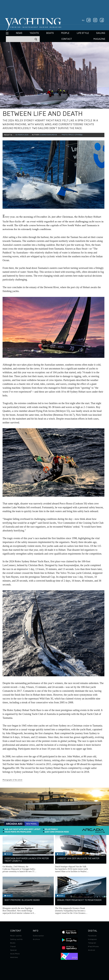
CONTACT (66, 39)
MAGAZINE (99, 39)
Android (91, 950)
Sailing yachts (16, 939)
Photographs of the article (12, 780)
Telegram (92, 943)
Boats (12, 943)
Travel (13, 946)
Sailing (100, 33)
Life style (83, 33)
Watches (14, 957)
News (19, 33)
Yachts (34, 33)
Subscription (38, 936)
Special (13, 950)
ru (83, 20)
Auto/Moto (15, 954)
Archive (36, 939)
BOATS (50, 33)
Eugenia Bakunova (48, 135)
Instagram (92, 939)
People (65, 33)
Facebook (92, 936)
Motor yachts (16, 936)
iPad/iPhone (93, 946)
